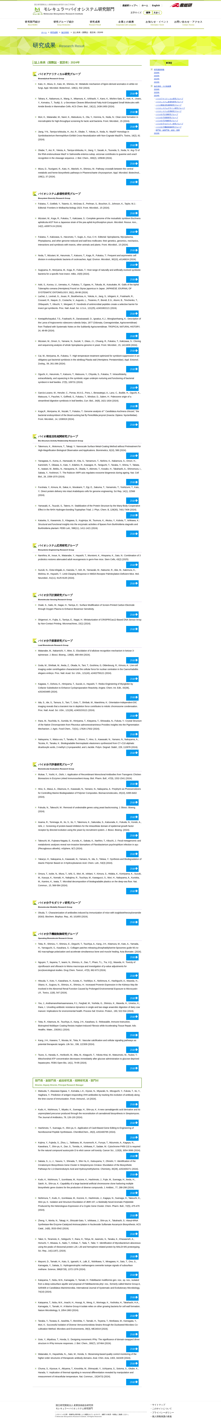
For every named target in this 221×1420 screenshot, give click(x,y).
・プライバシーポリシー (162, 1412)
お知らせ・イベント (157, 23)
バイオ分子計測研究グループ (167, 114)
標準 (148, 12)
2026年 (157, 73)
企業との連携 (126, 23)
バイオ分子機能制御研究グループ (168, 127)
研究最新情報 (159, 69)
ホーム (145, 5)
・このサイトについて (161, 1408)
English (156, 5)
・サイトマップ (157, 1404)
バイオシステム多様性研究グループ (169, 102)
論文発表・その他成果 (162, 86)
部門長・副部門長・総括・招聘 (168, 130)
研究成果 (95, 23)
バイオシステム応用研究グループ (168, 111)
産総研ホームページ (181, 5)
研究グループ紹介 (64, 23)
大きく (157, 12)
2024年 (157, 79)
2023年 (157, 82)
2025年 (157, 76)
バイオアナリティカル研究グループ (169, 99)
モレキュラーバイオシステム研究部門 (74, 9)
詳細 (133, 93)
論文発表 (65, 32)
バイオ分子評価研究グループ (167, 121)
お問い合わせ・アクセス (188, 23)
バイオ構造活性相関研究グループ (168, 105)
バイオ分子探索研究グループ (167, 117)
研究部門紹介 (32, 23)
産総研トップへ (130, 5)
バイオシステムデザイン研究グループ (170, 108)
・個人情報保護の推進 (161, 1416)
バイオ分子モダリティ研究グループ (169, 124)
